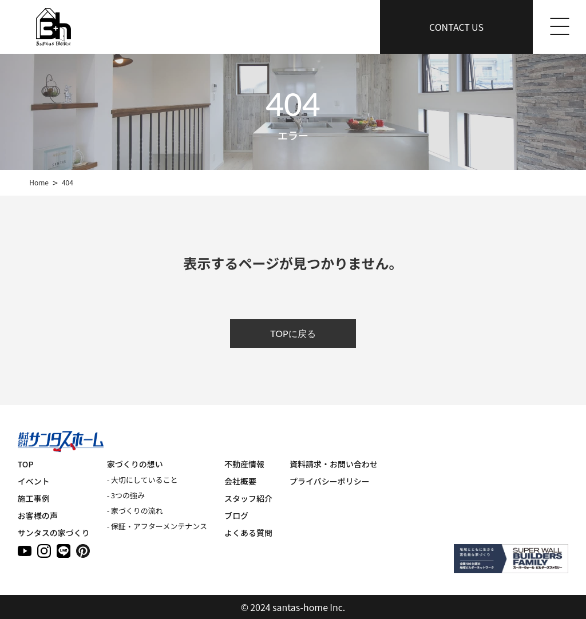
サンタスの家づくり (54, 532)
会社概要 (240, 481)
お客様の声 (38, 515)
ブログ (236, 515)
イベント (34, 481)
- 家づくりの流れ (135, 510)
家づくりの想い (135, 464)
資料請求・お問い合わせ (334, 464)
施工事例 (34, 498)
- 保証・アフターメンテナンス (157, 526)
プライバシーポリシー (330, 481)
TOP (26, 464)
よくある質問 (248, 532)
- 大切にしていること (142, 479)
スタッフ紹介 (248, 498)
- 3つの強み (126, 495)
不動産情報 (244, 464)
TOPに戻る (292, 333)
